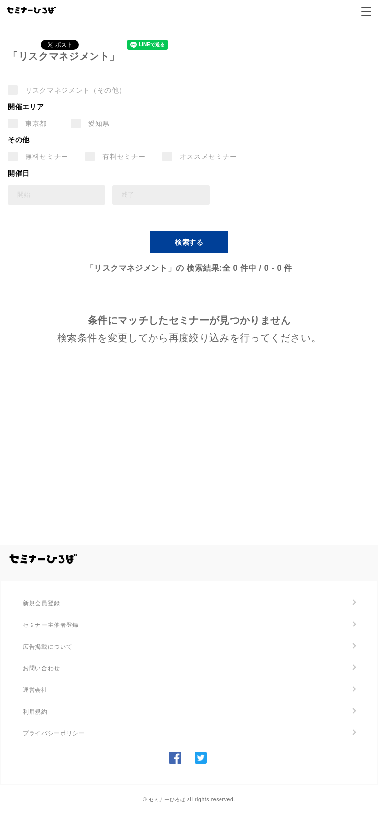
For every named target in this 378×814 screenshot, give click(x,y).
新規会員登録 (41, 603)
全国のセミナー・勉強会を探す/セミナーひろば (43, 559)
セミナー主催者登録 (51, 625)
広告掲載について (47, 646)
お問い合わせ (41, 668)
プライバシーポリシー (54, 733)
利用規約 (35, 711)
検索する (189, 242)
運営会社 (35, 690)
